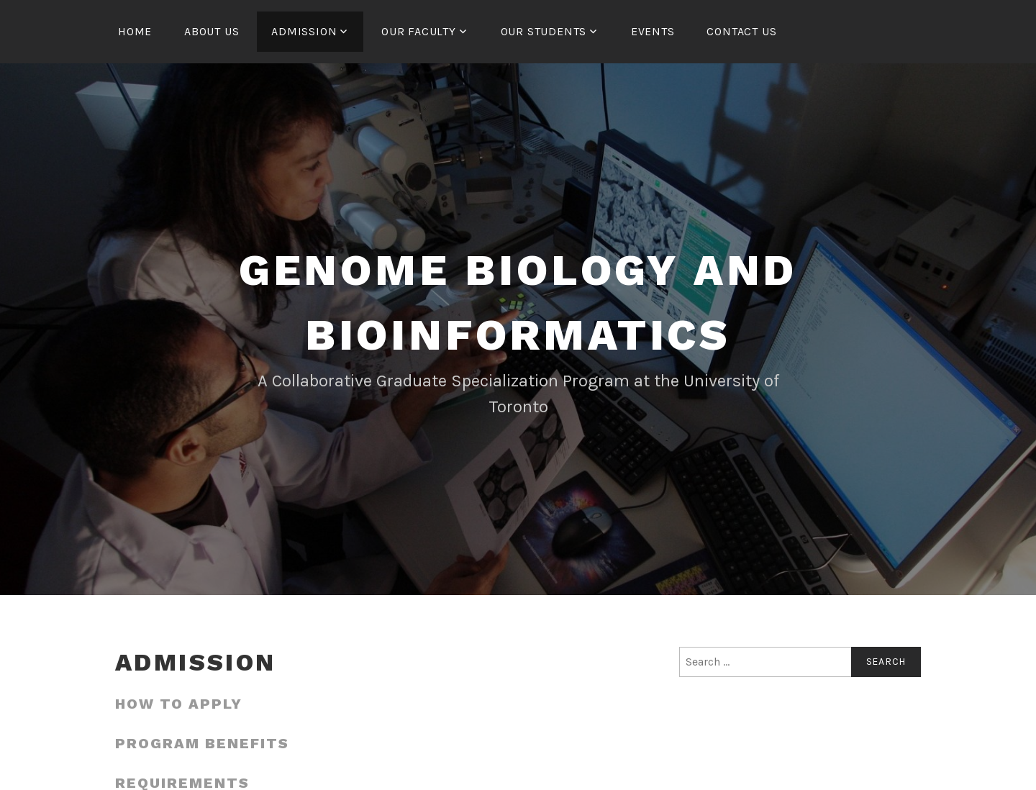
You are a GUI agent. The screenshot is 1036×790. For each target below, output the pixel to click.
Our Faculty (418, 31)
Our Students (544, 31)
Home (135, 31)
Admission (304, 31)
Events (653, 31)
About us (211, 31)
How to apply (178, 703)
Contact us (741, 31)
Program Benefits (202, 743)
